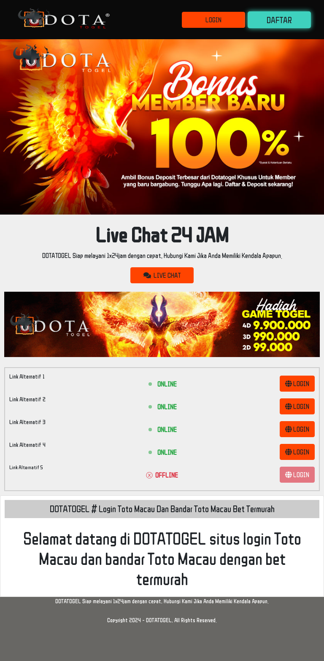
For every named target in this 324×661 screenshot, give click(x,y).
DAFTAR (279, 20)
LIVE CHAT (162, 275)
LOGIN (213, 19)
